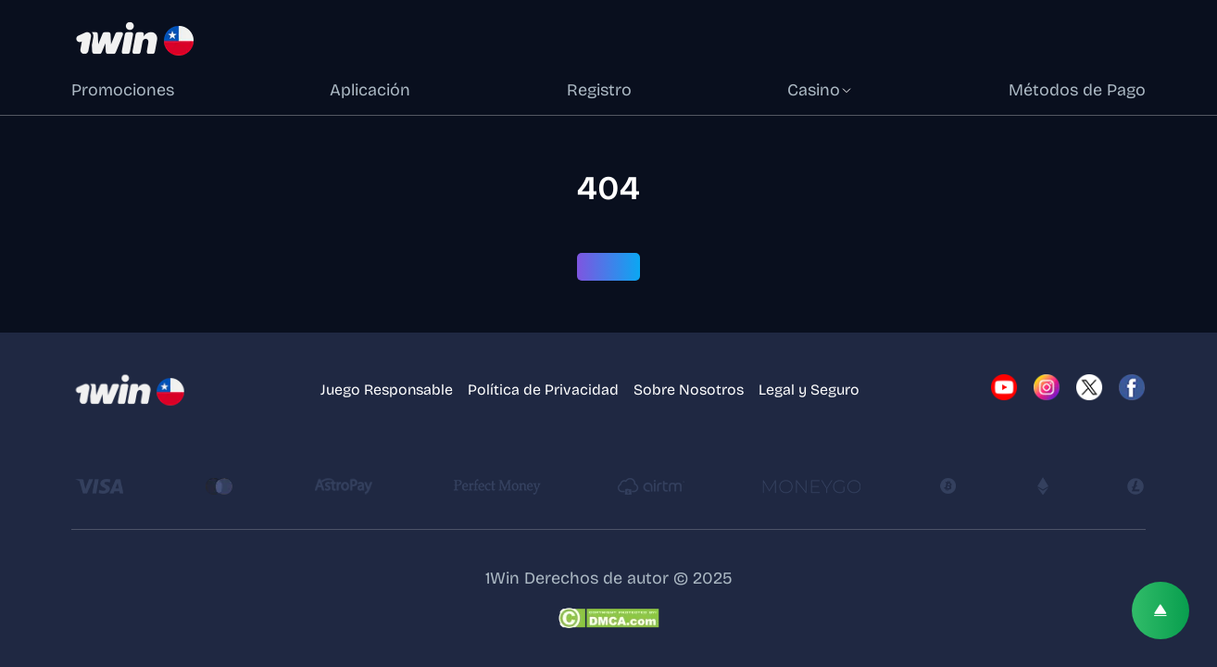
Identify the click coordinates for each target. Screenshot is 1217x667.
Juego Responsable (386, 389)
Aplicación (370, 90)
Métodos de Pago (1077, 90)
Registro (599, 90)
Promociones (122, 90)
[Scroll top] (1160, 610)
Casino (820, 90)
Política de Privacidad (543, 389)
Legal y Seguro (809, 389)
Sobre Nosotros (689, 389)
